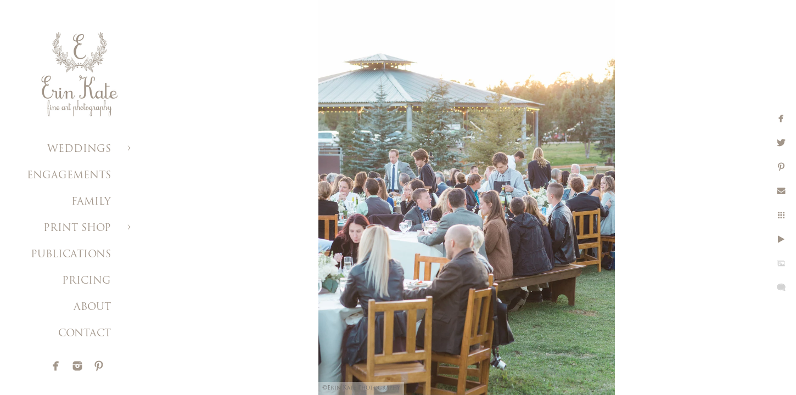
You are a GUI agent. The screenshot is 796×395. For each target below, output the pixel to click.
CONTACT (84, 334)
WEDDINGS (79, 149)
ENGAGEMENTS (69, 176)
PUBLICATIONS (71, 255)
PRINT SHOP (77, 228)
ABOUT (92, 307)
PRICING (86, 281)
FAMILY (91, 202)
